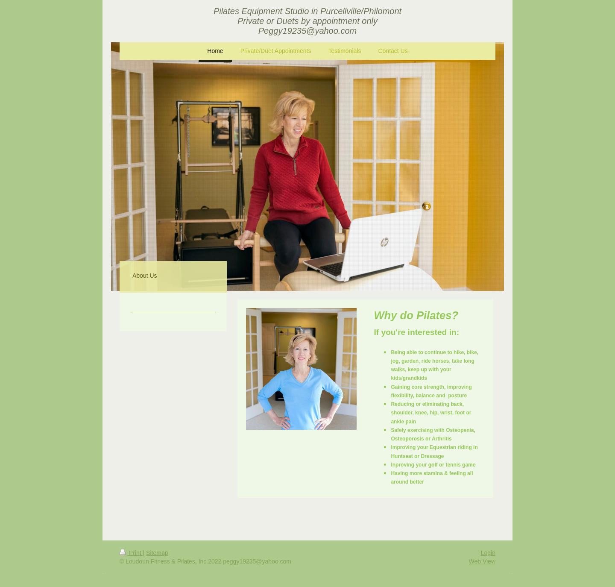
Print (131, 552)
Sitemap (157, 552)
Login (488, 552)
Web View (482, 561)
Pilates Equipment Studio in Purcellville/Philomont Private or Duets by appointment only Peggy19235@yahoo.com (307, 20)
